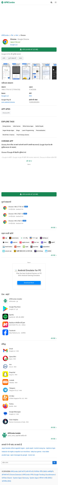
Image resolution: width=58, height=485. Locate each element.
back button (7, 247)
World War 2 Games (8, 135)
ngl (5, 238)
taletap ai (44, 238)
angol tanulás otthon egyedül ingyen (13, 448)
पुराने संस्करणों (12, 58)
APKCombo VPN (28, 474)
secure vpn (7, 251)
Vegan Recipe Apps (8, 130)
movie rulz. (31, 455)
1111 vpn (34, 238)
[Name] (27, 462)
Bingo (18, 130)
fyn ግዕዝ (35, 242)
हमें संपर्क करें (5, 474)
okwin (17, 247)
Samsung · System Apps (30, 478)
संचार (20, 58)
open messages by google (18, 455)
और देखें (53, 227)
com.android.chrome (8, 102)
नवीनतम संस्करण (7, 83)
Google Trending (39, 474)
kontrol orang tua (39, 448)
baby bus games (36, 451)
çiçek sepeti (29, 448)
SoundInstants (50, 474)
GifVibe (4, 478)
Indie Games (16, 126)
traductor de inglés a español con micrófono (16, 451)
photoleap (38, 251)
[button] (51, 2)
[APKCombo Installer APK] (29, 434)
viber (43, 242)
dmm (5, 242)
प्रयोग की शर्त (29, 471)
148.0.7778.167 (10, 89)
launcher (34, 247)
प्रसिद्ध (3, 344)
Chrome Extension (15, 474)
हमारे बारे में (22, 471)
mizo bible (45, 451)
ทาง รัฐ (24, 238)
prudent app (5, 455)
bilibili (48, 251)
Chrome (13, 39)
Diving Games (7, 126)
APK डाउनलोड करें (29, 49)
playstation (45, 247)
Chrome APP (7, 141)
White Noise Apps (28, 126)
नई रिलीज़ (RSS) (6, 481)
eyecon (13, 242)
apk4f (52, 242)
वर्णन (4, 58)
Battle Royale (39, 126)
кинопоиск (14, 238)
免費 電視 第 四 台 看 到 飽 (23, 251)
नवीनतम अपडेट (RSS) (45, 478)
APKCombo (5, 35)
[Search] (54, 462)
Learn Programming (28, 130)
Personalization (40, 130)
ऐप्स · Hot (5, 294)
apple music (24, 242)
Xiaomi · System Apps (14, 478)
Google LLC (13, 45)
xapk (25, 247)
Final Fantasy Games (23, 135)
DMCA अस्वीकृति (48, 471)
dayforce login (50, 448)
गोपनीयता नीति (38, 471)
